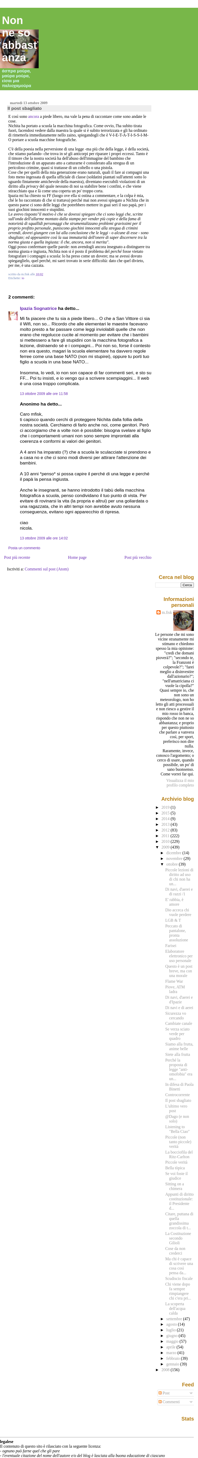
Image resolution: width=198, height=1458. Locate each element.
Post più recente (17, 557)
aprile (171, 1347)
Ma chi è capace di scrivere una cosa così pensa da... (179, 1266)
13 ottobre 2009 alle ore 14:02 (44, 538)
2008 (166, 1370)
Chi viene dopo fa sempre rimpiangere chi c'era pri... (178, 1291)
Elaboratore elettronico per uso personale (179, 956)
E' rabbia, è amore (174, 901)
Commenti (169, 1402)
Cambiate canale (178, 1023)
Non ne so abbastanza (19, 39)
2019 (166, 807)
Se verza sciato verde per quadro (177, 1034)
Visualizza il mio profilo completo (180, 782)
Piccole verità (176, 1162)
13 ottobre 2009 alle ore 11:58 (44, 394)
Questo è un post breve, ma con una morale (178, 971)
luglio (171, 1330)
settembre (174, 1319)
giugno (172, 1335)
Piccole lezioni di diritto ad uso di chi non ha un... (179, 877)
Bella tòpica (175, 1168)
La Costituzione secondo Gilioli (178, 1238)
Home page (77, 557)
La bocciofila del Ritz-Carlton (179, 1154)
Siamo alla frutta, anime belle (179, 1046)
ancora (33, 116)
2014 (166, 818)
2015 (166, 813)
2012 (166, 830)
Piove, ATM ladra (175, 989)
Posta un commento (24, 548)
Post (164, 1393)
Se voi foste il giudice (176, 1175)
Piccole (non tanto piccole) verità (178, 1142)
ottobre (172, 864)
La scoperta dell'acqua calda (175, 1308)
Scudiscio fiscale (179, 1278)
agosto (172, 1324)
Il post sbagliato (24, 108)
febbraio (173, 1358)
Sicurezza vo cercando (175, 1015)
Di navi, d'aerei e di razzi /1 (179, 891)
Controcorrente (177, 1095)
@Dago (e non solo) (177, 1118)
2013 (166, 824)
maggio (172, 1341)
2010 (166, 841)
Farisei (170, 945)
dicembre (174, 853)
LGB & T (173, 920)
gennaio (173, 1364)
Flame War (174, 981)
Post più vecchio (138, 557)
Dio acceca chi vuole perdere (178, 912)
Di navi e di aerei (179, 1007)
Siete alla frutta (177, 1054)
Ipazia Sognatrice (38, 308)
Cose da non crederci (175, 1250)
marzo (171, 1352)
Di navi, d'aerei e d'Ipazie (179, 999)
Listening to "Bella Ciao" (177, 1129)
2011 (165, 836)
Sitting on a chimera (174, 1186)
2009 (166, 847)
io (23, 278)
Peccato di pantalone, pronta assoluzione (176, 933)
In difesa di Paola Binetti (179, 1086)
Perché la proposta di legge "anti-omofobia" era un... (178, 1069)
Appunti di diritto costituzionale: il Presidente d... (179, 1201)
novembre (175, 858)
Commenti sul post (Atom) (47, 569)
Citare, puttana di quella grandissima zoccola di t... (179, 1221)
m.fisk (167, 612)
